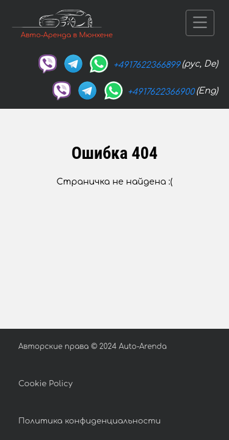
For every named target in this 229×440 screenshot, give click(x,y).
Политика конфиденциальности (89, 421)
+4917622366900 (161, 92)
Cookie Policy (45, 384)
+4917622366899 (146, 65)
